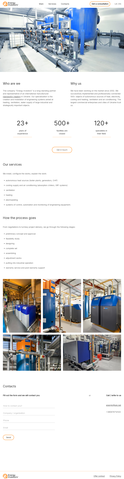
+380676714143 (113, 412)
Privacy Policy (115, 476)
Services (52, 4)
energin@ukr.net (113, 405)
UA (116, 4)
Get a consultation (100, 4)
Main (41, 4)
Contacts (65, 4)
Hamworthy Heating (12, 96)
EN (119, 4)
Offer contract (99, 476)
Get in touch (62, 150)
